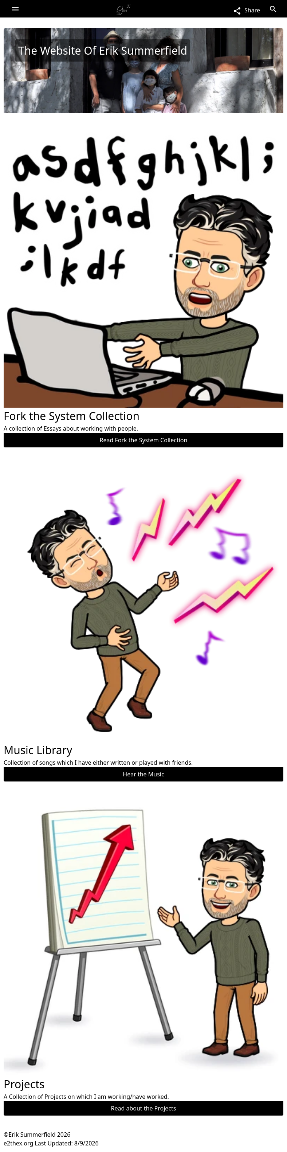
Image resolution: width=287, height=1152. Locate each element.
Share (246, 10)
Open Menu (15, 9)
